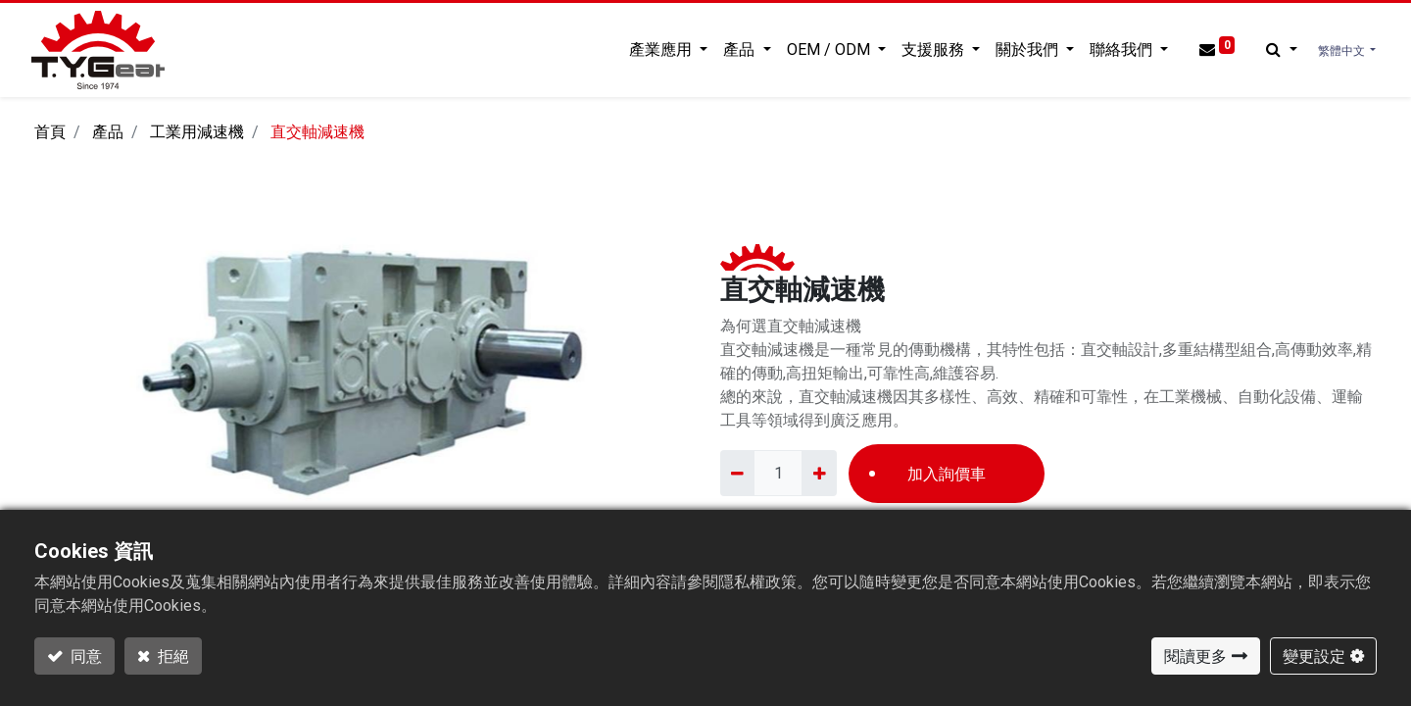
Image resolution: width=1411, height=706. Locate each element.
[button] (1278, 50)
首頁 (50, 132)
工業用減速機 (197, 132)
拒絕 (172, 656)
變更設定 (1314, 656)
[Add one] (819, 472)
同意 (85, 656)
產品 (107, 132)
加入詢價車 (946, 473)
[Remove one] (737, 472)
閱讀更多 (1195, 656)
